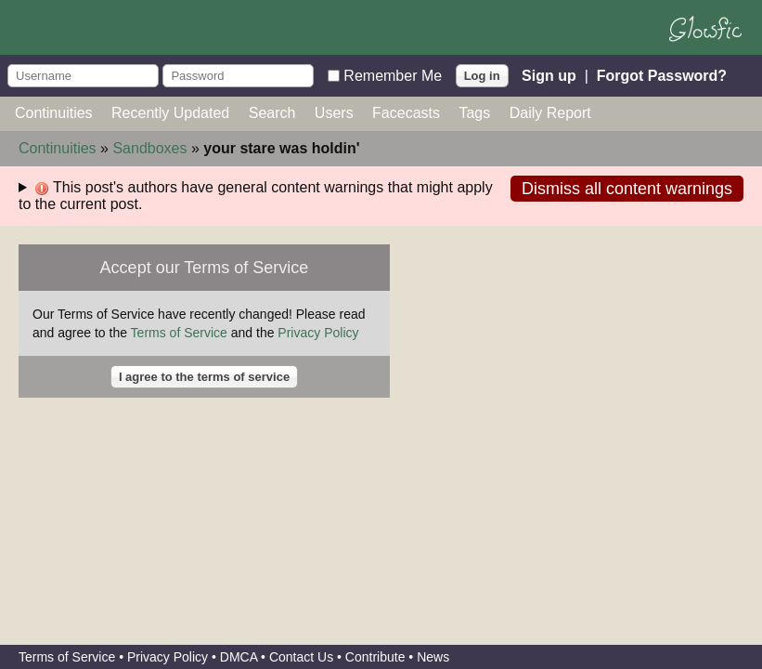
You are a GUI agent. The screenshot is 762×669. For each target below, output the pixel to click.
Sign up (549, 75)
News (433, 656)
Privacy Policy (318, 332)
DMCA (238, 656)
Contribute (375, 656)
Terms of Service (179, 332)
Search (272, 113)
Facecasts (406, 113)
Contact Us (301, 656)
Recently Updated (170, 113)
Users (334, 113)
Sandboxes (149, 148)
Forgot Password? (662, 75)
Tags (474, 113)
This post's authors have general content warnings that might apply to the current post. (256, 195)
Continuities (54, 113)
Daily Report (550, 113)
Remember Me (392, 75)
